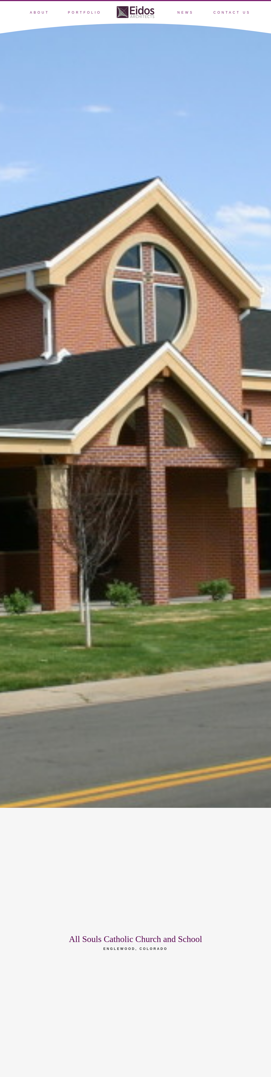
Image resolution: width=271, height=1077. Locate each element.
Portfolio (84, 12)
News (185, 12)
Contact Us (232, 12)
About (39, 12)
